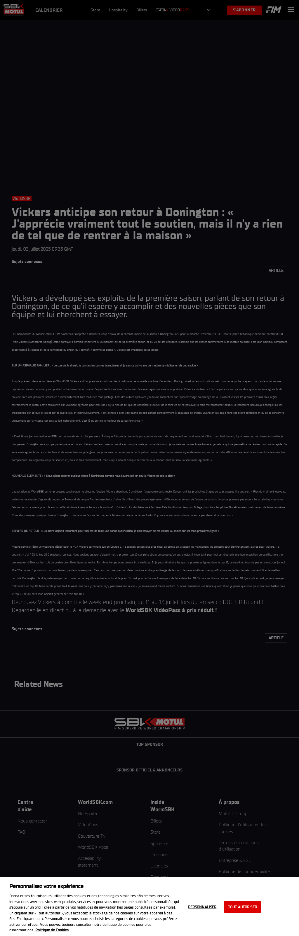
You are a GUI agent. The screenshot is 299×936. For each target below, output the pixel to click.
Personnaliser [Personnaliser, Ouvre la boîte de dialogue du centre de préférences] (202, 907)
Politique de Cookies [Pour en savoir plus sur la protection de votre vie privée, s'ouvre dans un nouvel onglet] (52, 930)
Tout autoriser (242, 907)
